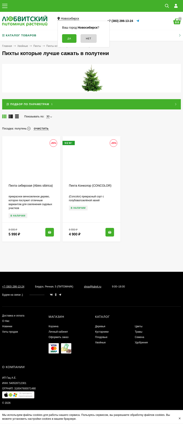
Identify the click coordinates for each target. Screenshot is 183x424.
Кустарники (102, 331)
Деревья (100, 326)
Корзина (53, 326)
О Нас (5, 321)
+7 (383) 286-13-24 (120, 21)
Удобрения (141, 342)
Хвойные (22, 46)
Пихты (37, 46)
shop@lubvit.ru (92, 286)
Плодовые (101, 337)
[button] (18, 396)
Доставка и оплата (13, 315)
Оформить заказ (58, 337)
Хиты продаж (10, 331)
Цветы (139, 326)
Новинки (7, 326)
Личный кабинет (58, 331)
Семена (139, 337)
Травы (138, 331)
